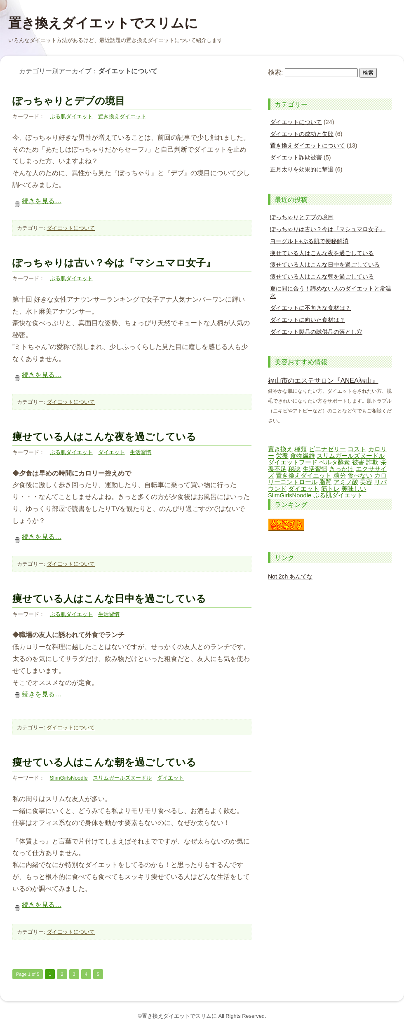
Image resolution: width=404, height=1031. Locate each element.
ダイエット (111, 452)
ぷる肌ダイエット (71, 116)
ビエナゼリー (327, 449)
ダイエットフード (292, 462)
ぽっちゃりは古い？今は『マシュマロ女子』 (114, 262)
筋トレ (330, 488)
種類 (300, 449)
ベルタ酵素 (334, 462)
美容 (366, 482)
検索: (275, 72)
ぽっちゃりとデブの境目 (68, 100)
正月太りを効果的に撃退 (302, 169)
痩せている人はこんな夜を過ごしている (104, 436)
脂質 (325, 482)
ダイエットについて (71, 228)
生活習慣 (140, 452)
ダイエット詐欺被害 (296, 157)
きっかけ (341, 469)
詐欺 (372, 462)
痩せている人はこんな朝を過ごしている (104, 762)
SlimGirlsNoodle (69, 778)
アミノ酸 (346, 482)
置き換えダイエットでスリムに (103, 23)
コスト (357, 449)
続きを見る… (36, 200)
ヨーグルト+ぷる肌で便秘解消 (309, 241)
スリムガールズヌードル (122, 778)
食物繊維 (302, 455)
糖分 (340, 475)
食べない (360, 475)
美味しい (353, 488)
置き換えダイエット (122, 116)
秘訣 (294, 469)
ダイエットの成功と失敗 (302, 134)
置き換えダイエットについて (307, 145)
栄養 (282, 455)
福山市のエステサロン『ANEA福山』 (323, 380)
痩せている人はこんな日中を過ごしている (109, 598)
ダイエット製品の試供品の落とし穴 (316, 331)
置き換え (280, 449)
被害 (358, 462)
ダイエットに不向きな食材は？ (310, 308)
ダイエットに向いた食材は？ (307, 319)
